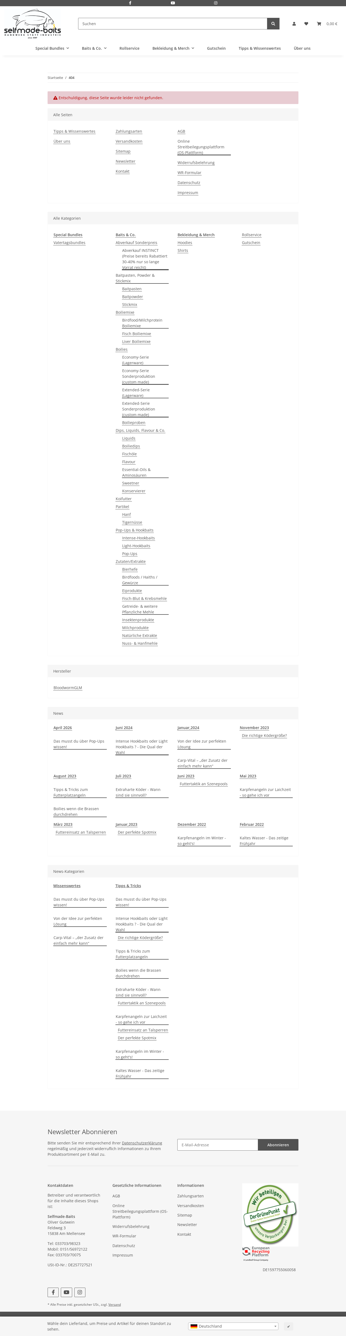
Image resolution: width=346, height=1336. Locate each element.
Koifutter (124, 498)
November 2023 (254, 727)
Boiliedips (131, 446)
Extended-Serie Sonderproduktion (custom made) (138, 409)
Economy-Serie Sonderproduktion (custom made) (138, 376)
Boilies (122, 349)
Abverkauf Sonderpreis (136, 242)
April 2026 (63, 727)
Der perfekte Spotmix (137, 832)
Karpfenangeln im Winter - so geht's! (202, 840)
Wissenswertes (67, 885)
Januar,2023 (126, 824)
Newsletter (125, 161)
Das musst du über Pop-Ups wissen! (79, 744)
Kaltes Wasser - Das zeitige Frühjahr (264, 840)
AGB (181, 131)
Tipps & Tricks (128, 885)
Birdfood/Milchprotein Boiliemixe (142, 323)
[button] (294, 23)
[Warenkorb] (327, 23)
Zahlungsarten (129, 131)
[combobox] (233, 1326)
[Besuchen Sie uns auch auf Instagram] (216, 3)
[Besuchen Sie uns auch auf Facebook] (130, 3)
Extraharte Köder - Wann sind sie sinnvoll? (138, 792)
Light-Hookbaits (136, 545)
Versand (114, 1304)
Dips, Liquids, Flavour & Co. (140, 430)
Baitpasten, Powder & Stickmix (135, 278)
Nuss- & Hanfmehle (140, 643)
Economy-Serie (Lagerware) (135, 360)
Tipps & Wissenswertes (260, 48)
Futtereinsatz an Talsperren (81, 832)
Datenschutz (189, 182)
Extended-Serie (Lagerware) (136, 392)
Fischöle (129, 453)
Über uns (302, 48)
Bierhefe (130, 569)
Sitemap (123, 151)
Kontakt (122, 171)
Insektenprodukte (138, 619)
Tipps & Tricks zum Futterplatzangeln (71, 792)
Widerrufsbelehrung (196, 162)
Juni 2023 (186, 776)
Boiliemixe (125, 312)
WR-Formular (189, 172)
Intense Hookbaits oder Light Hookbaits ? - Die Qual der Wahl (142, 747)
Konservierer (133, 490)
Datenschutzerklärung (142, 1142)
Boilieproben (133, 422)
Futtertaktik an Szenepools (204, 783)
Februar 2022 (252, 824)
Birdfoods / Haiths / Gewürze (139, 580)
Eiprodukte (132, 590)
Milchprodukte (135, 627)
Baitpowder (132, 296)
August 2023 (65, 776)
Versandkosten (129, 141)
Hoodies (185, 242)
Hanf (126, 514)
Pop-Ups (129, 553)
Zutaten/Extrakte (131, 561)
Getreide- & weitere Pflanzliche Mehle (140, 609)
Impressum (188, 192)
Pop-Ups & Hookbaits (135, 530)
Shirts (183, 250)
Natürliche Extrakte (139, 635)
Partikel (122, 506)
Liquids (128, 438)
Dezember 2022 (192, 824)
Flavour (128, 461)
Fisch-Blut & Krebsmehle (144, 598)
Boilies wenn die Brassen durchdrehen (76, 811)
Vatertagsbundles (69, 242)
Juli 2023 (123, 776)
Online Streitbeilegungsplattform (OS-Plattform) (201, 147)
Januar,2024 (188, 727)
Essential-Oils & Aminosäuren (136, 472)
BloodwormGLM (68, 687)
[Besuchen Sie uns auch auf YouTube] (173, 3)
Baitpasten (132, 288)
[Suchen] (172, 23)
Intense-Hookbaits (138, 537)
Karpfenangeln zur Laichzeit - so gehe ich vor (265, 792)
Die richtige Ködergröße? (264, 735)
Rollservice (251, 234)
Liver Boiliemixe (136, 341)
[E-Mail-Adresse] (217, 1145)
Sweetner (130, 483)
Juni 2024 (124, 727)
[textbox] (233, 1326)
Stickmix (129, 304)
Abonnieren (278, 1144)
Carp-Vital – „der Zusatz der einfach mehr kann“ (203, 763)
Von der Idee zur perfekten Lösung (202, 744)
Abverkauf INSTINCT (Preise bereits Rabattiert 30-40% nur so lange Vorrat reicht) (144, 259)
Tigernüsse (132, 522)
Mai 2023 (248, 776)
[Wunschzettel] (306, 23)
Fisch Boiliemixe (136, 333)
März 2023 (63, 824)
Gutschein (251, 242)
